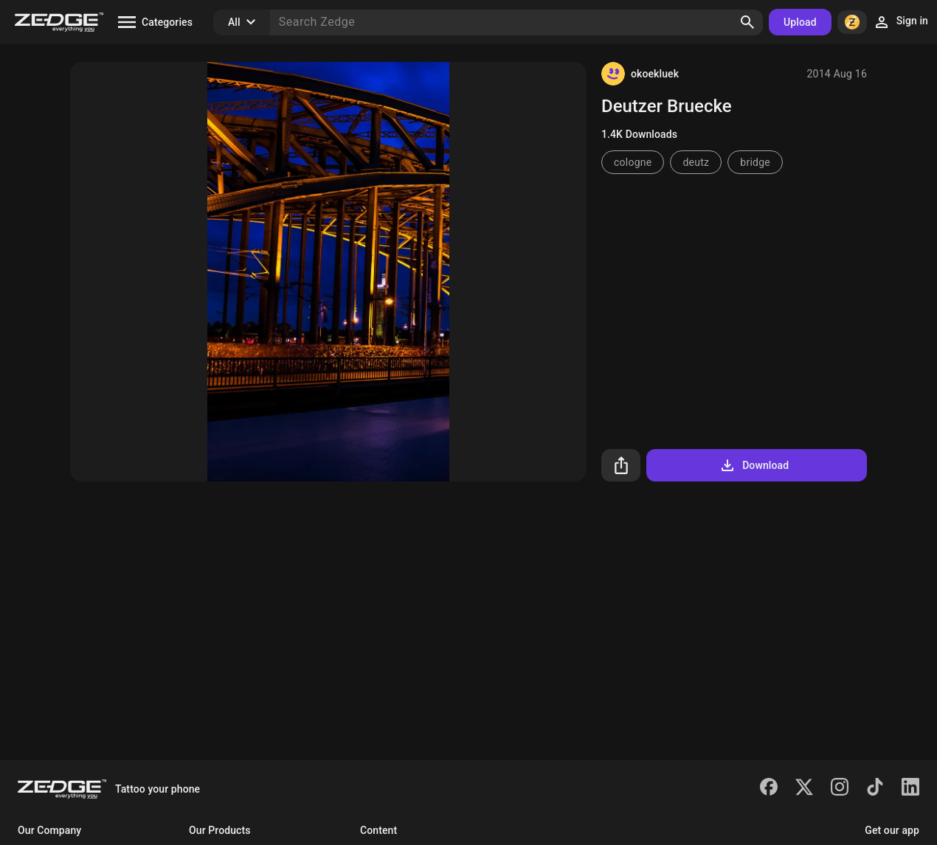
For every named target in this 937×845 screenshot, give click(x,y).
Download (754, 465)
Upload (800, 22)
